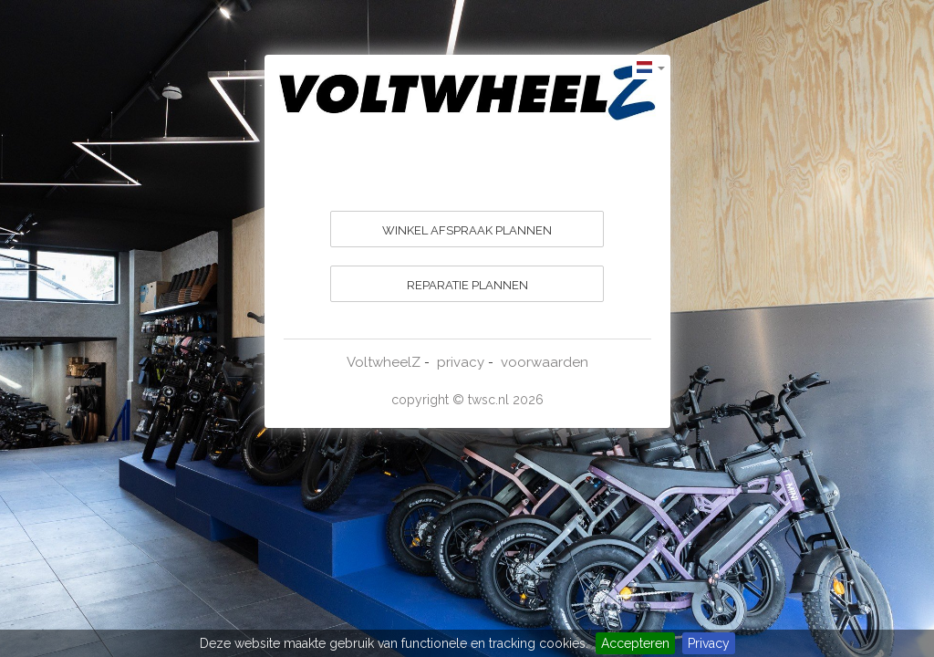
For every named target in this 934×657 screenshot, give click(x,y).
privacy (460, 362)
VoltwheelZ (383, 362)
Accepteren (635, 643)
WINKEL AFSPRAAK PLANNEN (467, 230)
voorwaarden (544, 362)
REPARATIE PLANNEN (467, 285)
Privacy (709, 643)
